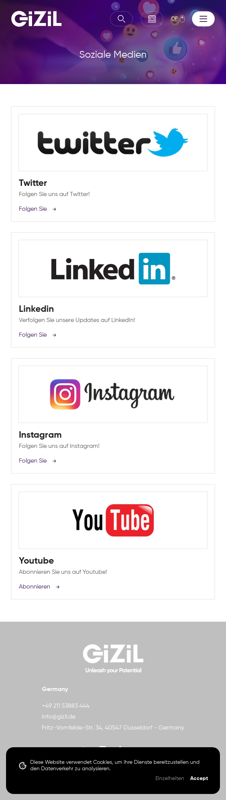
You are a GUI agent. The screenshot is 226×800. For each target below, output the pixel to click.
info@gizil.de (58, 717)
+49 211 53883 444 (65, 706)
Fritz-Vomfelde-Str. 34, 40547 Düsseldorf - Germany (113, 728)
